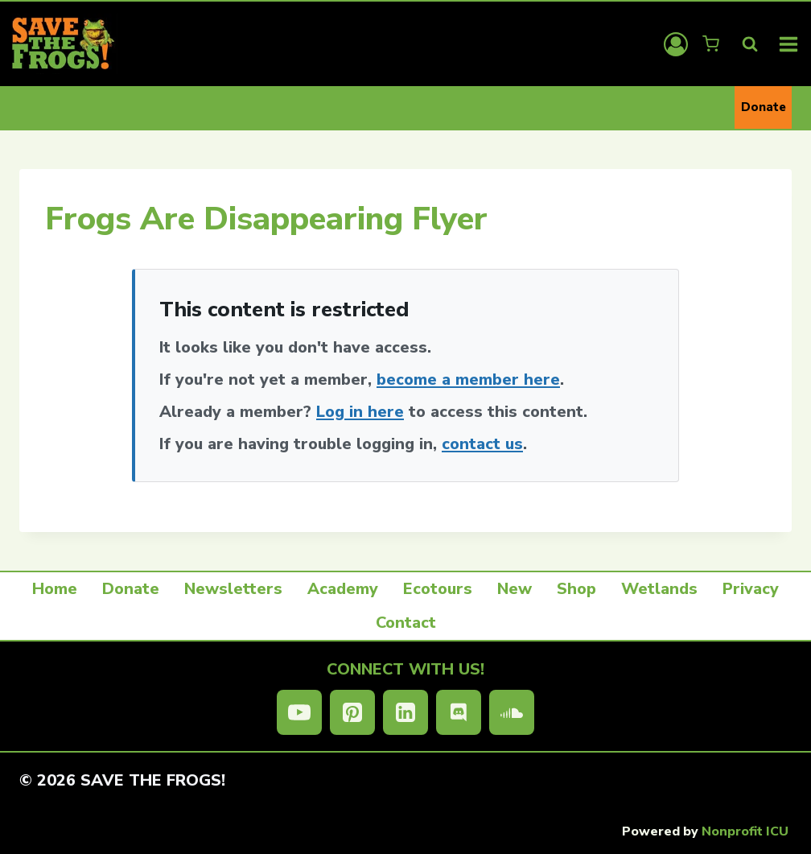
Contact (406, 622)
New (514, 589)
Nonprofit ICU (745, 831)
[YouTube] (299, 712)
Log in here (360, 412)
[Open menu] (789, 44)
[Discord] (458, 712)
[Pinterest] (352, 712)
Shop (576, 589)
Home (54, 589)
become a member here (468, 379)
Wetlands (659, 589)
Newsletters (233, 589)
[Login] (676, 44)
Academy (342, 589)
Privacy (750, 589)
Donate (763, 107)
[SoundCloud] (511, 712)
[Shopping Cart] (712, 44)
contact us (482, 444)
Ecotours (437, 589)
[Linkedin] (405, 712)
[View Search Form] (750, 44)
